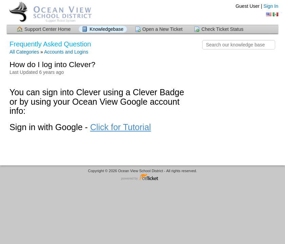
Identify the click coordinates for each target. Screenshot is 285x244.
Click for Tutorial (120, 127)
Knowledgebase (107, 29)
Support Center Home (47, 29)
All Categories (24, 52)
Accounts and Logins (66, 52)
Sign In (270, 6)
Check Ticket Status (223, 29)
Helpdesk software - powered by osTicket (142, 177)
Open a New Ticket (162, 29)
